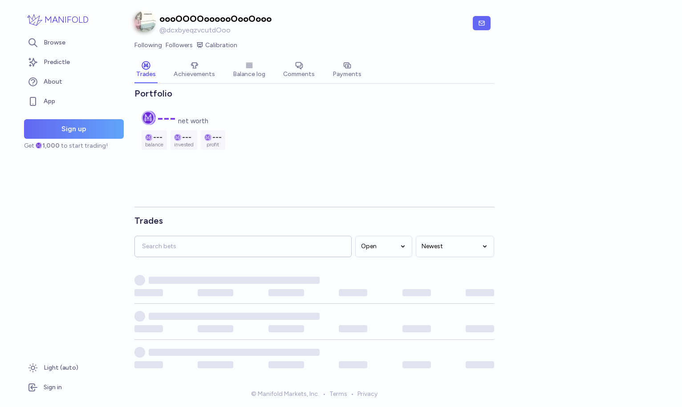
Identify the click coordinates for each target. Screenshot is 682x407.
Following (148, 45)
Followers (179, 45)
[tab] (146, 70)
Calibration (216, 45)
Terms (338, 395)
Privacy (367, 395)
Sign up (73, 129)
